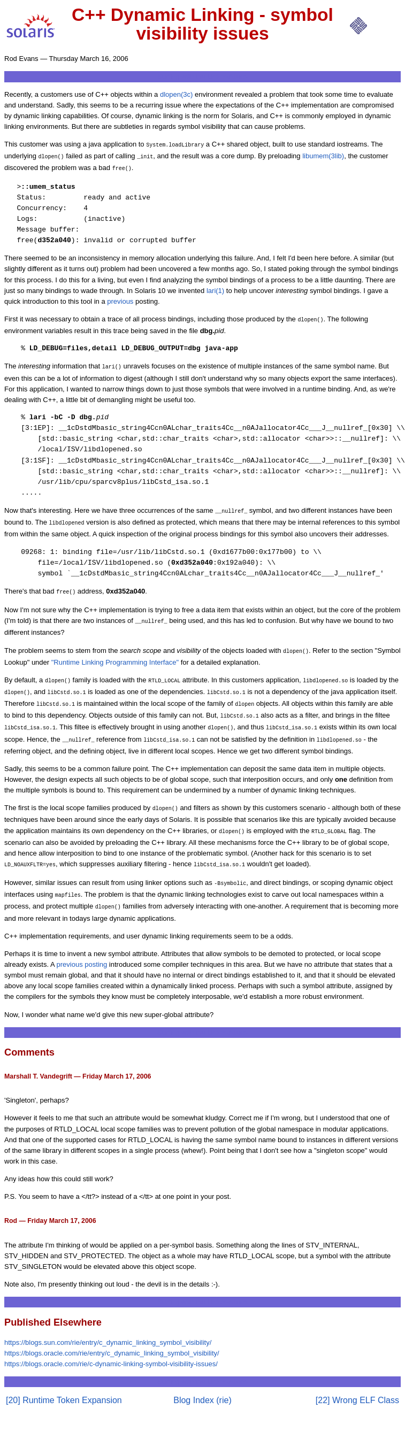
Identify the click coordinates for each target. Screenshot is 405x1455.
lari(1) (215, 287)
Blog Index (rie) (202, 1376)
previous (120, 298)
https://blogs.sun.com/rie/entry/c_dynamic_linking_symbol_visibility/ (107, 1319)
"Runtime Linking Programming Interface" (115, 652)
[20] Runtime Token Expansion (64, 1376)
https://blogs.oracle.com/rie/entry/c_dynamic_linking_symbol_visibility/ (111, 1330)
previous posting (82, 941)
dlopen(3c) (176, 94)
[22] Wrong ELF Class (357, 1376)
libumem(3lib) (323, 155)
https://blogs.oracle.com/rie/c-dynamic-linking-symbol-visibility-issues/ (111, 1340)
